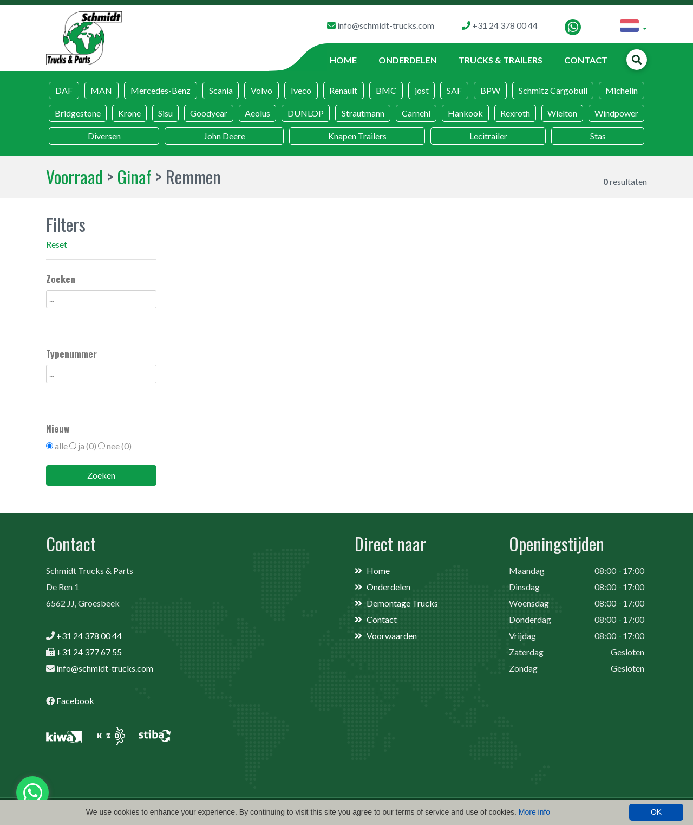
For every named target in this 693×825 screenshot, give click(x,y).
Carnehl (416, 113)
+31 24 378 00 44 (89, 635)
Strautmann (363, 113)
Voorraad (74, 176)
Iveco (301, 90)
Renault (343, 90)
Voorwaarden (392, 635)
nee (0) (119, 446)
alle (61, 446)
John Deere (224, 136)
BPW (490, 90)
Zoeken (101, 475)
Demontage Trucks (402, 603)
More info (534, 812)
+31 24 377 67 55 (89, 652)
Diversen (104, 136)
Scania (221, 90)
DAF (64, 90)
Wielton (562, 113)
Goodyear (208, 113)
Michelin (621, 90)
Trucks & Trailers (500, 60)
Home (343, 60)
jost (422, 90)
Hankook (465, 113)
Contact (585, 60)
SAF (454, 90)
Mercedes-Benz (160, 90)
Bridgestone (78, 113)
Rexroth (515, 113)
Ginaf (134, 176)
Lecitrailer (488, 136)
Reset (56, 244)
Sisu (165, 113)
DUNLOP (305, 113)
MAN (101, 90)
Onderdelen (407, 60)
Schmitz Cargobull (553, 90)
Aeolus (257, 113)
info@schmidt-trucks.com (104, 668)
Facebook (75, 700)
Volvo (261, 90)
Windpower (616, 113)
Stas (598, 136)
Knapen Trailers (357, 136)
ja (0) (87, 446)
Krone (129, 113)
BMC (386, 90)
